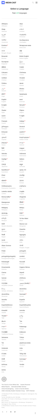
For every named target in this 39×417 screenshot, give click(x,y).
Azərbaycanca (28, 41)
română (28, 258)
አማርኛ (28, 30)
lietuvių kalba (10, 198)
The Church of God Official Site (10, 384)
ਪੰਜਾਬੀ (28, 247)
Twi (10, 344)
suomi (10, 117)
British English (28, 57)
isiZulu (10, 371)
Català (28, 68)
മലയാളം (10, 214)
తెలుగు (10, 322)
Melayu (28, 209)
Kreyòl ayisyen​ (28, 139)
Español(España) (28, 306)
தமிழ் (28, 317)
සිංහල (10, 290)
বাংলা (10, 52)
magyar (28, 149)
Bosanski (10, 57)
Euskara (10, 47)
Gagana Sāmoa (28, 268)
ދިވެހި (10, 90)
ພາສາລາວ (28, 187)
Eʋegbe (10, 106)
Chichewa (28, 74)
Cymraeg (28, 360)
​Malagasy (10, 209)
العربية (10, 36)
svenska (28, 312)
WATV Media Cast (11, 2)
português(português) (10, 258)
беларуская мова (28, 47)
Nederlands (28, 95)
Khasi (10, 176)
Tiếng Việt (28, 355)
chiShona (28, 279)
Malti (28, 214)
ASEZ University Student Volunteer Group (13, 391)
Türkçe (28, 339)
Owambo (28, 230)
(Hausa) (10, 144)
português (28, 252)
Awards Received (25, 384)
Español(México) (10, 306)
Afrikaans (10, 25)
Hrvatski (28, 79)
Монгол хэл (28, 225)
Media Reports (6, 386)
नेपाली (10, 236)
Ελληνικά (10, 133)
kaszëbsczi (10, 171)
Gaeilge (10, 160)
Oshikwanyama (10, 187)
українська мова (28, 344)
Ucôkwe (10, 79)
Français (10, 122)
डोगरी (10, 95)
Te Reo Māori (28, 220)
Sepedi (28, 274)
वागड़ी (10, 360)
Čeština (10, 84)
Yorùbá (28, 366)
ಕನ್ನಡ (28, 166)
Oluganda (28, 198)
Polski (10, 252)
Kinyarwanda (10, 268)
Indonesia (28, 155)
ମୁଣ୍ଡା (10, 230)
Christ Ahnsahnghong (8, 389)
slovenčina (28, 290)
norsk (10, 241)
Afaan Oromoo (10, 247)
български (10, 63)
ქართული (10, 128)
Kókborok (28, 333)
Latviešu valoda (10, 193)
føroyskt (28, 106)
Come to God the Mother (22, 389)
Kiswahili (10, 312)
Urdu (28, 349)
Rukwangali (10, 263)
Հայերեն (28, 36)
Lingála (28, 193)
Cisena (10, 274)
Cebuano (10, 74)
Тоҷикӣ (10, 317)
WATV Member (30, 391)
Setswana (10, 339)
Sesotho (10, 301)
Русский (28, 263)
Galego (28, 122)
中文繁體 (10, 333)
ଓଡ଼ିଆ (28, 241)
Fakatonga (28, 328)
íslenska (10, 155)
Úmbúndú (10, 349)
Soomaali (28, 295)
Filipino (28, 111)
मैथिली (28, 203)
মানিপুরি (10, 220)
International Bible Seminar (18, 386)
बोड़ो (28, 52)
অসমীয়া (10, 41)
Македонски (10, 203)
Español (28, 301)
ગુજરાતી (10, 139)
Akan (28, 25)
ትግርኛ (10, 328)
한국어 (28, 182)
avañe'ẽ (28, 133)
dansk (28, 84)
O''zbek (10, 355)
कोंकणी (10, 182)
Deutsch (28, 128)
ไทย (28, 322)
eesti (28, 101)
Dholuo (28, 90)
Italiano (28, 160)
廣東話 (10, 68)
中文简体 (10, 284)
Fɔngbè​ (28, 117)
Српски (10, 279)
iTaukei (10, 111)
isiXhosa (10, 366)
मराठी (10, 225)
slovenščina (10, 295)
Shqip (10, 30)
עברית (28, 144)
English (10, 101)
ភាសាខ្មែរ (28, 176)
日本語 (10, 166)
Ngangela (28, 236)
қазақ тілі (28, 171)
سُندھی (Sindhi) (28, 284)
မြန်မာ (28, 63)
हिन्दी (10, 149)
